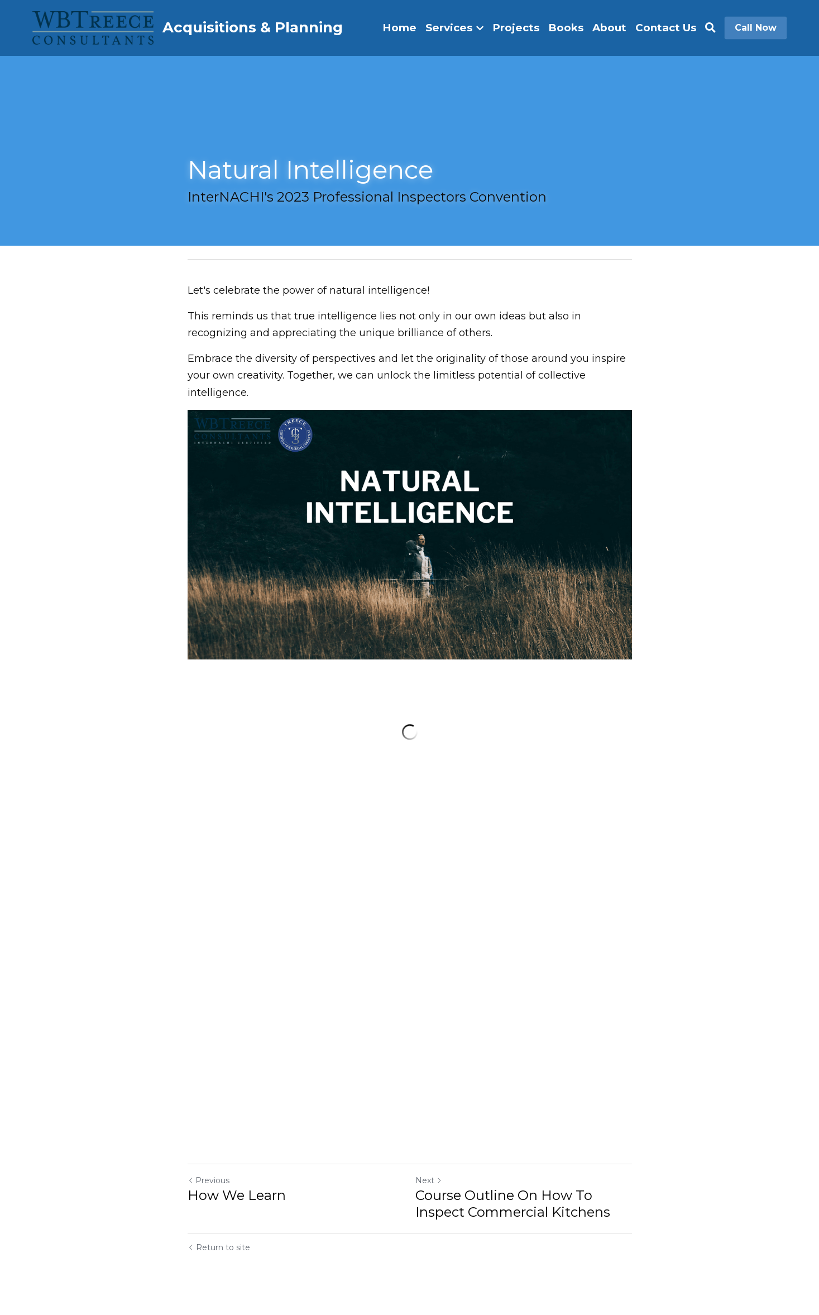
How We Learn (237, 1195)
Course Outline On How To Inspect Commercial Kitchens (512, 1203)
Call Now (756, 27)
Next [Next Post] (428, 1180)
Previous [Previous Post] (208, 1180)
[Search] (710, 28)
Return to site (219, 1247)
